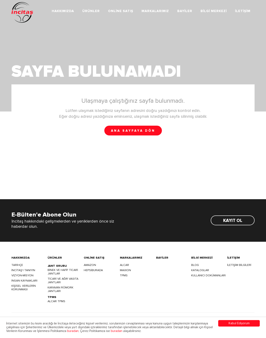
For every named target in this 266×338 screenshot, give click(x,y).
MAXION (125, 270)
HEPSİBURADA (93, 270)
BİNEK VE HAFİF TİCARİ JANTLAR (63, 271)
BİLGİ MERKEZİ (214, 11)
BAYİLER (184, 11)
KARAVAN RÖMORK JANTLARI (60, 289)
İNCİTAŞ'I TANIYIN (23, 270)
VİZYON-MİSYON (22, 275)
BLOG (195, 265)
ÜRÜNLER (91, 11)
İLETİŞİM (242, 11)
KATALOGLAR (200, 270)
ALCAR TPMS (56, 301)
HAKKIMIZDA (63, 11)
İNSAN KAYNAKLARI (24, 280)
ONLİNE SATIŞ (120, 11)
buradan (73, 331)
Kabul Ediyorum (239, 323)
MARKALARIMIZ (155, 11)
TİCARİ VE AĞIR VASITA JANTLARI (63, 280)
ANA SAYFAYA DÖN (133, 130)
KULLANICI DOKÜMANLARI (208, 275)
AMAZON (90, 265)
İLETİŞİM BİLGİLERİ (239, 265)
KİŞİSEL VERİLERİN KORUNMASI (23, 287)
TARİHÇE (17, 265)
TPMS (124, 275)
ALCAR (124, 265)
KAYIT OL (232, 220)
